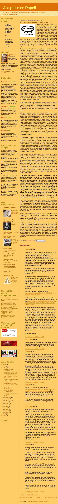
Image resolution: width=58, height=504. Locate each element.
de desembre (7, 369)
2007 (4, 415)
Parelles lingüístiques (9, 389)
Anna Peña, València (6, 298)
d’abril (6, 407)
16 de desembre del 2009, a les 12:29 (34, 336)
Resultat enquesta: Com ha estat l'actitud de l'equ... (10, 374)
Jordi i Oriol (29, 339)
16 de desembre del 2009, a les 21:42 (34, 404)
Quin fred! (6, 377)
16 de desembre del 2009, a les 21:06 (34, 382)
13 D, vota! (6, 387)
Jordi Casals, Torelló (6, 311)
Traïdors (6, 395)
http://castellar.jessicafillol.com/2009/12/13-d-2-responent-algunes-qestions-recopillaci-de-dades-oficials (40, 302)
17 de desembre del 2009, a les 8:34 (34, 491)
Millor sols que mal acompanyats (8, 391)
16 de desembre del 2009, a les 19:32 (34, 349)
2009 (4, 367)
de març (6, 409)
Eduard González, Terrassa (8, 304)
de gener (6, 412)
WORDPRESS (7, 262)
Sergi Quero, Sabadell (7, 317)
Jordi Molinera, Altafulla (7, 313)
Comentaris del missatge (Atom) (38, 501)
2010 (4, 366)
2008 (4, 414)
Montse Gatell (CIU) (8, 253)
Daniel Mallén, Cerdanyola (8, 303)
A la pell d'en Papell (19, 8)
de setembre (7, 400)
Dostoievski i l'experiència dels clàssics (14, 212)
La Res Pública (7, 248)
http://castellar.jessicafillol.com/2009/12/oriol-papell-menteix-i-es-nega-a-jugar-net (39, 390)
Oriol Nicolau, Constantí (7, 316)
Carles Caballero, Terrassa (8, 302)
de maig (6, 406)
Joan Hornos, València (7, 310)
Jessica (27, 249)
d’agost (6, 401)
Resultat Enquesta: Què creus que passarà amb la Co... (11, 385)
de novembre (7, 397)
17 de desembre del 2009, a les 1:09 (34, 442)
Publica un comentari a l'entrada (28, 494)
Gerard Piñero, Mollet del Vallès (9, 308)
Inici (38, 497)
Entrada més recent (26, 497)
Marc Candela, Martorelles (8, 315)
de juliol (6, 403)
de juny (6, 404)
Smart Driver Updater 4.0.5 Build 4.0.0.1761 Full (14, 280)
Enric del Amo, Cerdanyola (8, 306)
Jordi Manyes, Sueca (6, 312)
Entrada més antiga (51, 497)
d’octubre (6, 398)
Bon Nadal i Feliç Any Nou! (10, 372)
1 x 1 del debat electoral (9, 267)
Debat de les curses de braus (11, 379)
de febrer (6, 410)
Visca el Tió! (7, 370)
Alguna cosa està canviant (10, 376)
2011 (4, 364)
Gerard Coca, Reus (6, 307)
